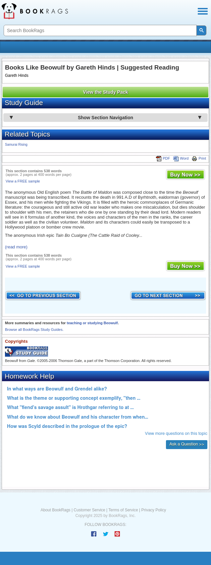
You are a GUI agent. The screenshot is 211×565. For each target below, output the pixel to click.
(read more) (16, 246)
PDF (163, 158)
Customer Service (89, 510)
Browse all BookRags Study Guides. (34, 330)
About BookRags (56, 510)
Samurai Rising (16, 144)
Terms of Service (123, 510)
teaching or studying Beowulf (92, 323)
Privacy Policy (153, 510)
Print (199, 158)
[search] (99, 30)
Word (180, 158)
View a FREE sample (23, 181)
